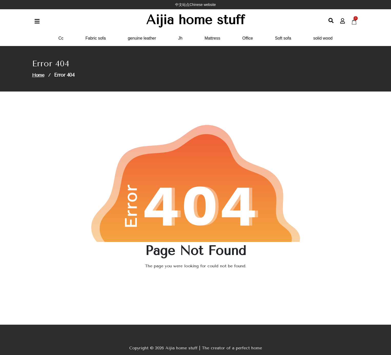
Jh (180, 38)
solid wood (323, 38)
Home (38, 75)
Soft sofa (283, 38)
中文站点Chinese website (195, 5)
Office (247, 38)
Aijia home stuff (195, 20)
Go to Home (192, 280)
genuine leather (142, 38)
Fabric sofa (95, 38)
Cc (61, 38)
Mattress (212, 38)
